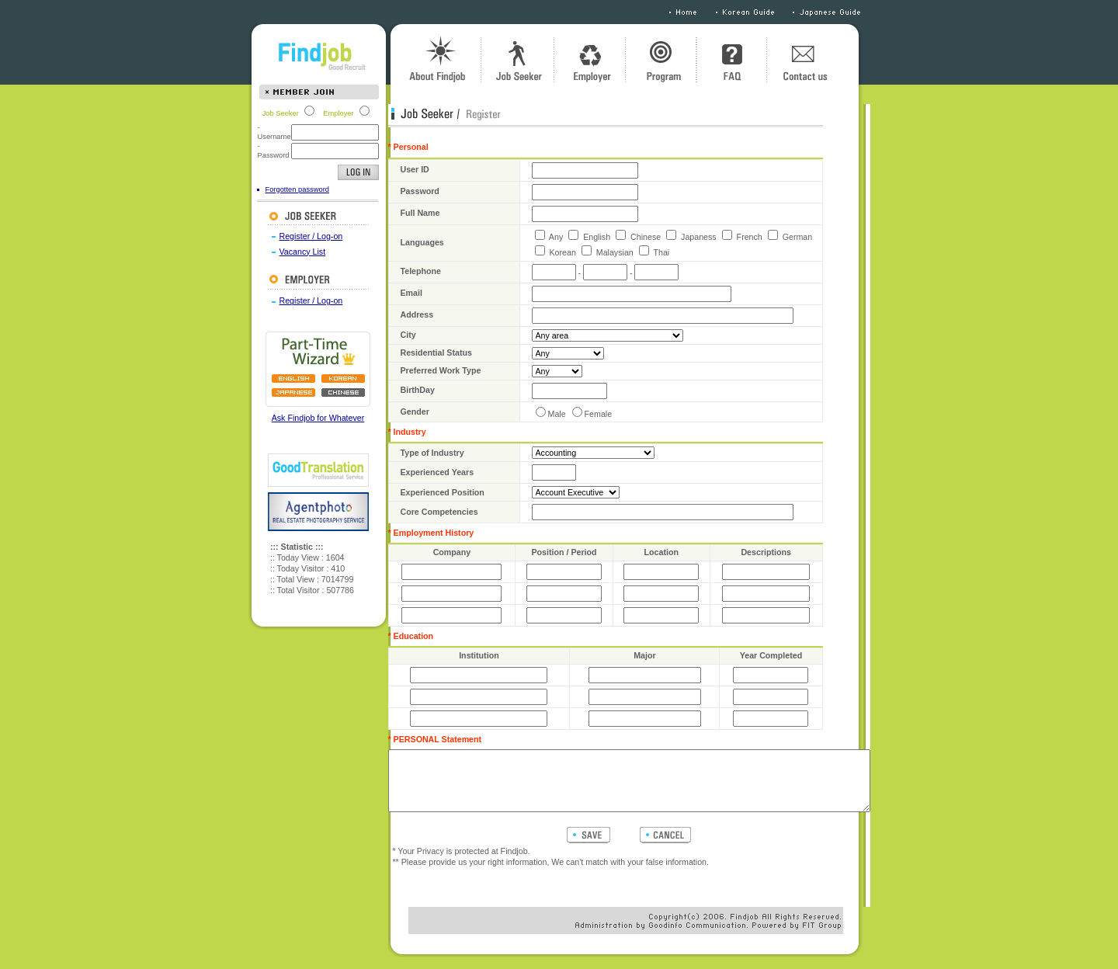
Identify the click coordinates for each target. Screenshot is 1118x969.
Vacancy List (273, 251)
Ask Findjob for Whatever (288, 417)
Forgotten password (268, 189)
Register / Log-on (282, 236)
